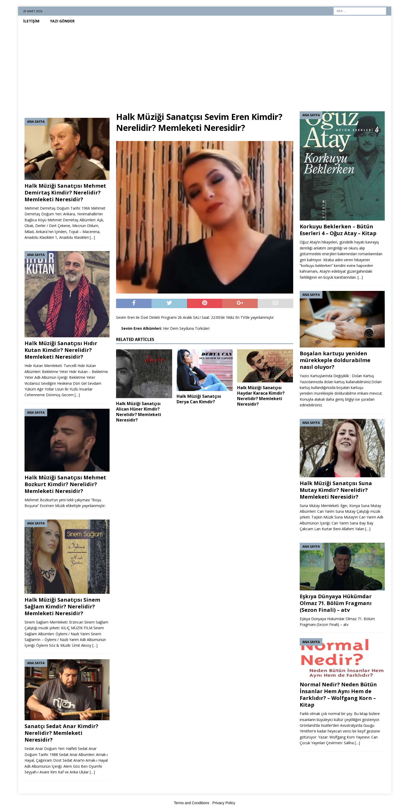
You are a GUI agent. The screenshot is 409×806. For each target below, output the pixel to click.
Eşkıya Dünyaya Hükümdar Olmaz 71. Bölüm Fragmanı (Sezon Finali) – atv (336, 603)
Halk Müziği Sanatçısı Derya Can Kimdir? (199, 399)
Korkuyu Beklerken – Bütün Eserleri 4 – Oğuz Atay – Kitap (338, 230)
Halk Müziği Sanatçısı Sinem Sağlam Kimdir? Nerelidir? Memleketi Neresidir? (62, 606)
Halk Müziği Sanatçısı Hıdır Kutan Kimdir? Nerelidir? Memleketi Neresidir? (61, 350)
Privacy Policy (223, 803)
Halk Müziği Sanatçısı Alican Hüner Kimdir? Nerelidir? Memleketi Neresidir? (138, 412)
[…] (92, 237)
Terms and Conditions (191, 803)
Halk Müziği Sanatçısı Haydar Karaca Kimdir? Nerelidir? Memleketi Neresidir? (261, 396)
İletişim (31, 21)
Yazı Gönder (62, 21)
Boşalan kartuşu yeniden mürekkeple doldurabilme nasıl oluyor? (335, 360)
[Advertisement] (204, 65)
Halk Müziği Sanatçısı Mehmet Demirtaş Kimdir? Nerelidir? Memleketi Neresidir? (65, 192)
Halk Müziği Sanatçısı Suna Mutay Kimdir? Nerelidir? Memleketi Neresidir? (336, 490)
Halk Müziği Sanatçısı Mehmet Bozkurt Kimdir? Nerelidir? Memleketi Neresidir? (65, 484)
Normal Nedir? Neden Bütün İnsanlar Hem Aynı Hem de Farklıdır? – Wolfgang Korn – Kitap (338, 694)
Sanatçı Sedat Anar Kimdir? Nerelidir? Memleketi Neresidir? (61, 733)
